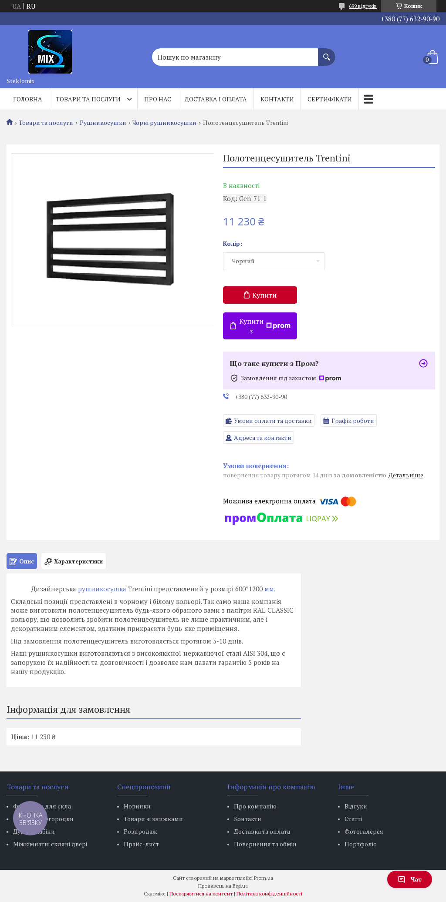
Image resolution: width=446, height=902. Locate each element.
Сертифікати (329, 99)
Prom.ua (263, 878)
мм (269, 588)
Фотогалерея (364, 831)
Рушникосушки (103, 123)
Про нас (157, 99)
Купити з (265, 325)
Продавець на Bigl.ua (223, 885)
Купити (264, 295)
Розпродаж (140, 831)
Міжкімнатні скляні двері (50, 844)
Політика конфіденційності (269, 893)
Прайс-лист (141, 844)
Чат (410, 879)
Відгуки (356, 806)
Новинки (137, 806)
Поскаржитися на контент (201, 893)
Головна (27, 99)
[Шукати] (326, 52)
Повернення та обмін (265, 844)
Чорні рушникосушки (164, 123)
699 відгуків (363, 6)
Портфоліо (361, 844)
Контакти (277, 99)
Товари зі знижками (153, 819)
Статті (353, 819)
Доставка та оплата (262, 831)
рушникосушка (102, 588)
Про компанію (255, 806)
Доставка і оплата (216, 99)
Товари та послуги (88, 99)
